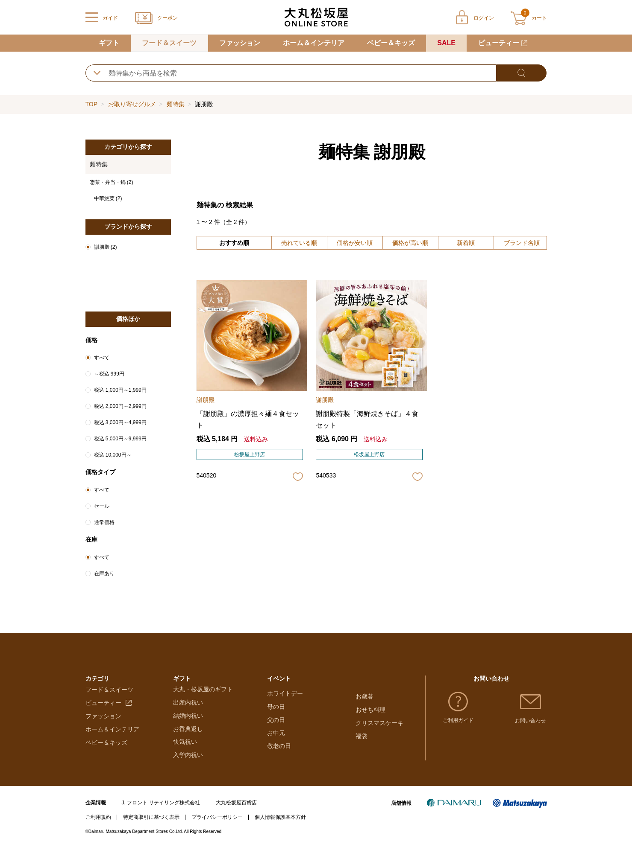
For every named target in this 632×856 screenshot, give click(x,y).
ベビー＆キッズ (391, 43)
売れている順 (299, 242)
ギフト (109, 43)
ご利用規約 (98, 826)
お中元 (276, 750)
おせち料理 (370, 711)
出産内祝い (188, 711)
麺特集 (176, 104)
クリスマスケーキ (379, 724)
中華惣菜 (108, 198)
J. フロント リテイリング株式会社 (160, 812)
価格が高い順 (410, 242)
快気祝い (185, 750)
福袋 (361, 737)
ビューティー (498, 43)
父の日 (276, 737)
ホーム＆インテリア (313, 43)
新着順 (466, 242)
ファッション (239, 43)
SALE (446, 43)
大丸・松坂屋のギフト (203, 698)
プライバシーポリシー (217, 826)
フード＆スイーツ (169, 43)
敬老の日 (279, 763)
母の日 (276, 724)
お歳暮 (364, 698)
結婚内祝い (188, 724)
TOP (91, 104)
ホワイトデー (285, 711)
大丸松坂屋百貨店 (236, 812)
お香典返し (188, 737)
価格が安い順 (355, 242)
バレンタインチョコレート (303, 698)
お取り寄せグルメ (132, 104)
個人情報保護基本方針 (280, 826)
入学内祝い (188, 763)
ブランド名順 (522, 242)
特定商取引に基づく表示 (151, 826)
